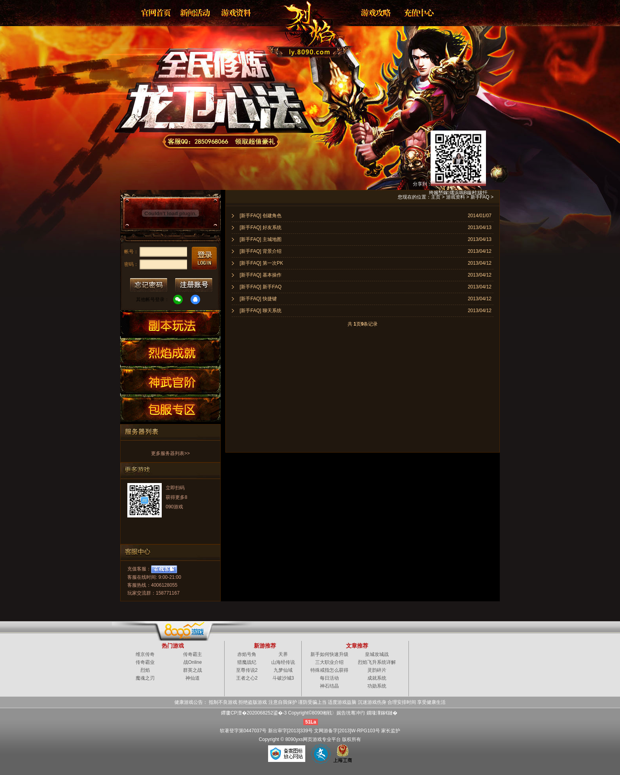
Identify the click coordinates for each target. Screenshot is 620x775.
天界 (283, 654)
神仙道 (192, 678)
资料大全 (237, 12)
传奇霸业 (145, 662)
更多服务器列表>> (170, 453)
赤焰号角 (246, 654)
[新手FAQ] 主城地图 (261, 239)
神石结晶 (329, 686)
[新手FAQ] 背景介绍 (261, 251)
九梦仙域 (283, 670)
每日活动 (329, 678)
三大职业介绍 (329, 662)
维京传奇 (145, 654)
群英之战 (192, 670)
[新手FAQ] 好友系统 (261, 227)
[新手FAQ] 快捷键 (258, 298)
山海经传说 (283, 662)
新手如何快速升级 (329, 654)
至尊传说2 (247, 670)
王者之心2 (247, 678)
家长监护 (390, 730)
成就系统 (376, 678)
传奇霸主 (192, 654)
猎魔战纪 (246, 662)
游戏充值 (416, 12)
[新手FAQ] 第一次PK (261, 263)
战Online (192, 662)
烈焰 (303, 25)
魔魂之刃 (145, 678)
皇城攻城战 (377, 654)
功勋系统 (376, 686)
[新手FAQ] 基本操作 (261, 275)
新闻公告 (196, 12)
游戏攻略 (375, 12)
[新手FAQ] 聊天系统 (261, 310)
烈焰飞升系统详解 (377, 662)
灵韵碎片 (376, 670)
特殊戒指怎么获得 (329, 670)
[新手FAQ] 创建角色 (261, 215)
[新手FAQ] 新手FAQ (261, 287)
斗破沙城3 (283, 678)
